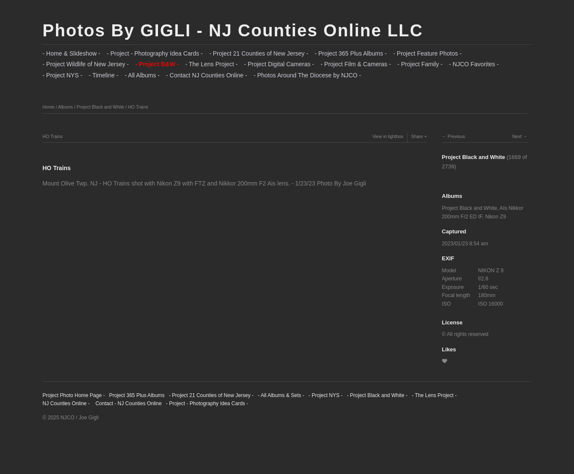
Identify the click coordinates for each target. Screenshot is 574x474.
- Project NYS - (62, 75)
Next (516, 136)
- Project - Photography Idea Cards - (155, 53)
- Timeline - (103, 75)
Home (49, 106)
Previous (456, 136)
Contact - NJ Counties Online (128, 403)
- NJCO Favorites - (474, 64)
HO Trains (138, 106)
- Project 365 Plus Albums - (351, 53)
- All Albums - (142, 75)
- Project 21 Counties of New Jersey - (258, 53)
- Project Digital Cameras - (279, 64)
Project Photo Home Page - (74, 395)
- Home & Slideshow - (71, 53)
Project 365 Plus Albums (136, 395)
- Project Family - (419, 64)
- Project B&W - (157, 64)
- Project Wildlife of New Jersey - (86, 64)
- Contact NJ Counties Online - (206, 75)
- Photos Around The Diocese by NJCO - (307, 75)
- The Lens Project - (211, 64)
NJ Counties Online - (66, 403)
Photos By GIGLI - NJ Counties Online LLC (233, 30)
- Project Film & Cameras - (356, 64)
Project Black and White (100, 106)
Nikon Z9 (495, 217)
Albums (65, 106)
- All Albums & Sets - (281, 395)
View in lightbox (388, 136)
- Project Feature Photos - (427, 53)
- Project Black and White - (377, 395)
